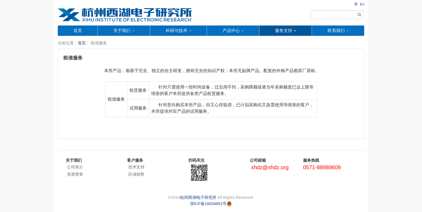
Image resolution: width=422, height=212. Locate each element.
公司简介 (75, 167)
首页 (77, 30)
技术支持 (136, 167)
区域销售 (136, 174)
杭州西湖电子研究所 (198, 197)
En (362, 4)
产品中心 (233, 30)
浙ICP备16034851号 (208, 203)
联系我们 (338, 30)
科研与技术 (178, 30)
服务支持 (285, 30)
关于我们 (123, 30)
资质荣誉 (75, 174)
